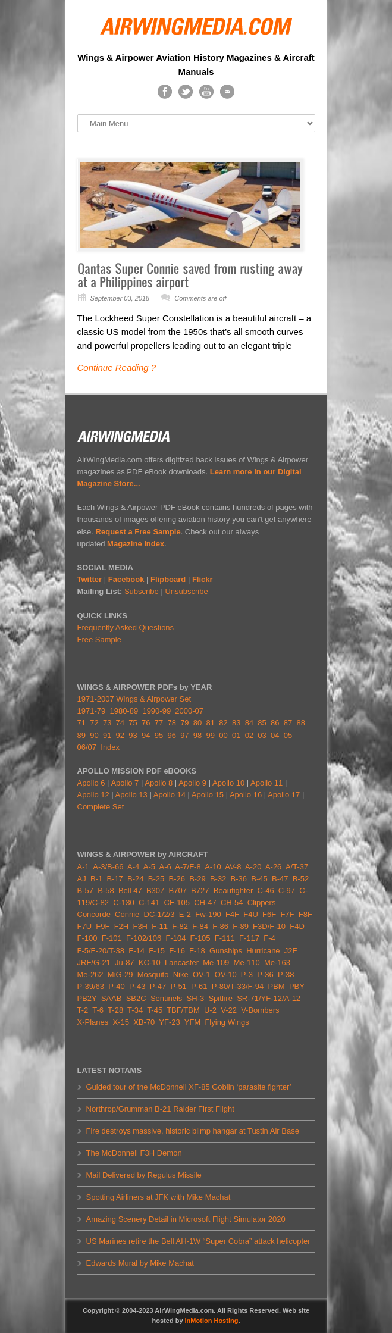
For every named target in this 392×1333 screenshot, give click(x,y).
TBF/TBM (183, 1010)
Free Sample (99, 639)
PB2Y (87, 998)
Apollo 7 (125, 782)
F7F (287, 914)
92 (120, 735)
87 (288, 722)
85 (262, 722)
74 (120, 722)
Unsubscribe (186, 591)
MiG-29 (120, 974)
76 (146, 722)
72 (94, 722)
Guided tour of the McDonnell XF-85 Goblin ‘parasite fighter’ (188, 1086)
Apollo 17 (284, 794)
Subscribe (141, 591)
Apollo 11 (266, 782)
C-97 (286, 890)
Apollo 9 (192, 782)
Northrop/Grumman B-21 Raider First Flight (160, 1108)
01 (236, 735)
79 (184, 722)
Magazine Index (135, 543)
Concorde (94, 914)
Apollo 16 (246, 794)
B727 (200, 890)
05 (288, 735)
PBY (297, 986)
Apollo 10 (228, 782)
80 (197, 722)
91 (107, 735)
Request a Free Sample (138, 531)
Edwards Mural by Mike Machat (140, 1263)
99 (210, 735)
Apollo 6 (91, 782)
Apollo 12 (93, 794)
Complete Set (100, 806)
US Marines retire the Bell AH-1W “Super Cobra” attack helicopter (198, 1241)
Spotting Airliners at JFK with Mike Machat (158, 1197)
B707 (178, 890)
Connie (127, 914)
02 (249, 735)
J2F (290, 950)
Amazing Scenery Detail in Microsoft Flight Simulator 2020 (186, 1219)
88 (300, 722)
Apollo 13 (131, 794)
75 (132, 722)
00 (223, 735)
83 (236, 722)
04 (275, 735)
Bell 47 (130, 890)
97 (184, 735)
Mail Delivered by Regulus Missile (144, 1175)
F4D (297, 926)
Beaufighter (236, 890)
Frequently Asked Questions (125, 627)
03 (262, 735)
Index (110, 747)
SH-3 (196, 998)
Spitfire (220, 998)
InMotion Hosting (212, 1320)
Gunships (225, 950)
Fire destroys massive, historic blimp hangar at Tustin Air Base (192, 1131)
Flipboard (168, 579)
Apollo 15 (208, 794)
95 (159, 735)
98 (197, 735)
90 (94, 735)
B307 (155, 890)
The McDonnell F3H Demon (134, 1153)
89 (81, 735)
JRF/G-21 (94, 962)
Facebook (126, 579)
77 (159, 722)
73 (107, 722)
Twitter (89, 579)
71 (81, 722)
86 (275, 722)
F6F (269, 914)
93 (132, 735)
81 (210, 722)
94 (146, 735)
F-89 (241, 926)
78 (171, 722)
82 (223, 722)
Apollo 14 (169, 794)
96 (171, 735)
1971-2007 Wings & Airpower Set (134, 698)
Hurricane (263, 950)
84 (249, 722)
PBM (276, 986)
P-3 (247, 974)
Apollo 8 (159, 782)
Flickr (202, 579)
